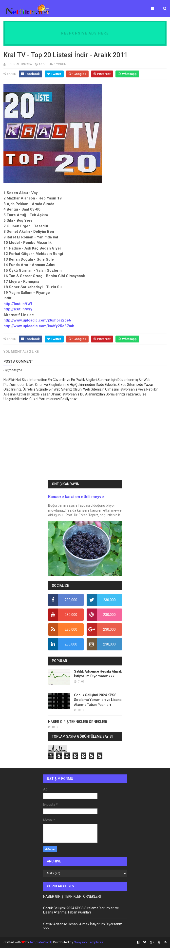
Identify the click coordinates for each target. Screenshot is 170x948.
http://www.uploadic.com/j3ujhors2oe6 (37, 320)
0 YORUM (60, 64)
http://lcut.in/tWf (17, 304)
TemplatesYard (40, 942)
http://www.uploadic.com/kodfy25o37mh (38, 326)
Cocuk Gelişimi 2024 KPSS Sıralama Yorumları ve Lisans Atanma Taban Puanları (98, 700)
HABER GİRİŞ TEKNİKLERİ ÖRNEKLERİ (77, 722)
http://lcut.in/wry (17, 309)
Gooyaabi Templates (88, 942)
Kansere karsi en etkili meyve (76, 496)
